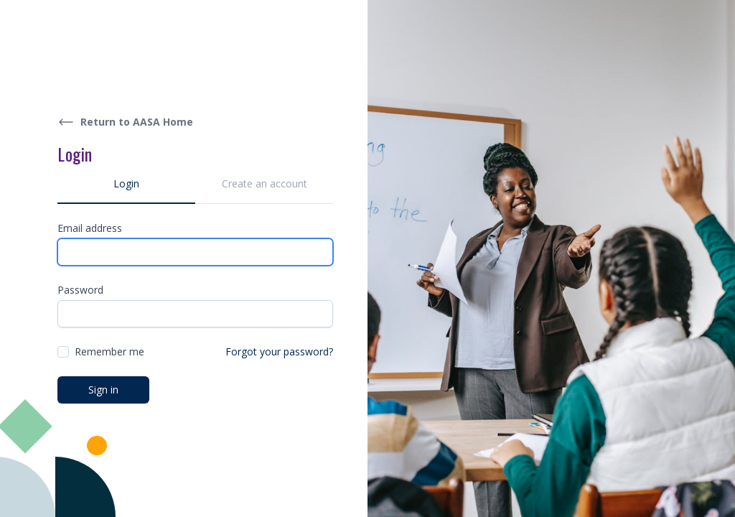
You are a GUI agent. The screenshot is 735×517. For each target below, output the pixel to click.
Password (80, 290)
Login (126, 183)
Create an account (264, 183)
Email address (89, 228)
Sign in (103, 389)
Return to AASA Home (125, 122)
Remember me (109, 351)
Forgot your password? (279, 351)
